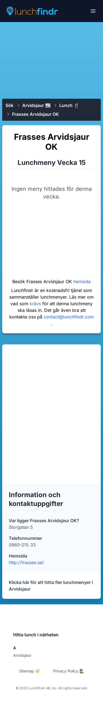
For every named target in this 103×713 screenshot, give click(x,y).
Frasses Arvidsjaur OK (35, 114)
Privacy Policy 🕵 (68, 671)
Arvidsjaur (22, 655)
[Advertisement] (51, 59)
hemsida (82, 281)
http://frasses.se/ (26, 562)
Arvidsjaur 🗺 (36, 105)
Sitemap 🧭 (29, 671)
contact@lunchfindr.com (69, 317)
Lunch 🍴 (69, 105)
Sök (9, 105)
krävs (36, 303)
